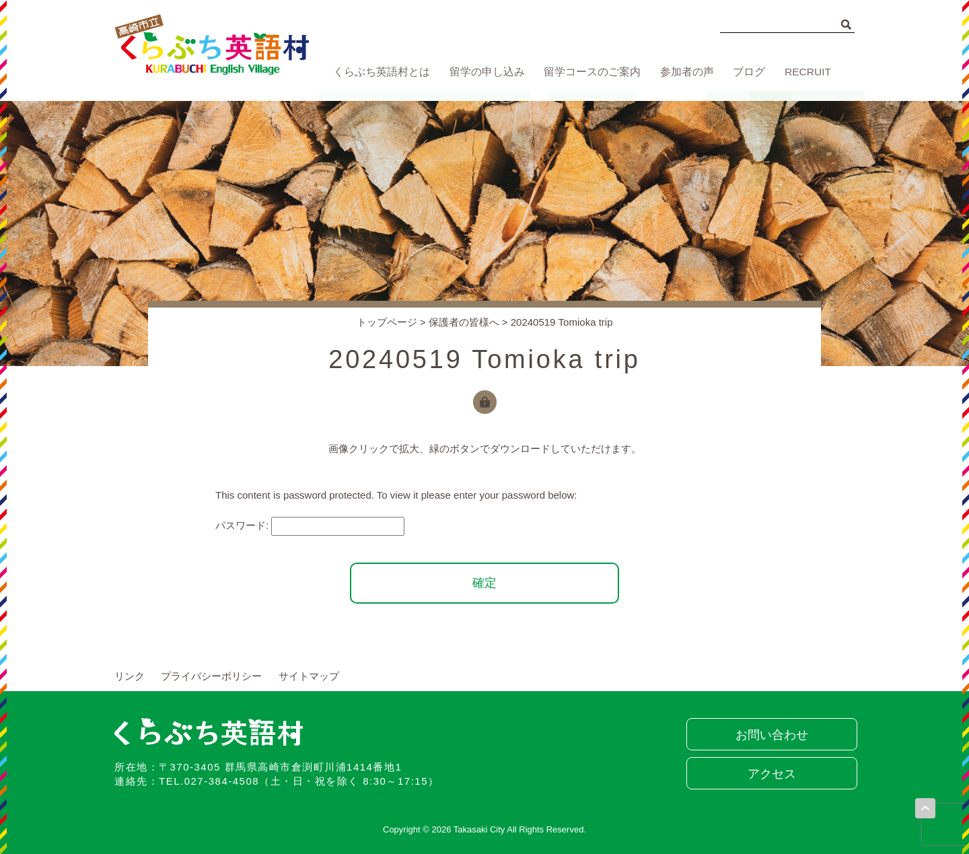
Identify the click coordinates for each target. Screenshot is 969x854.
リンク (129, 676)
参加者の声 (682, 72)
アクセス (770, 774)
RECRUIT (808, 72)
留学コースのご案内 (587, 72)
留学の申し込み (483, 72)
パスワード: (309, 525)
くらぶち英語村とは (378, 72)
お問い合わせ (770, 735)
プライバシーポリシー (211, 676)
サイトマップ (309, 676)
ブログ (747, 72)
